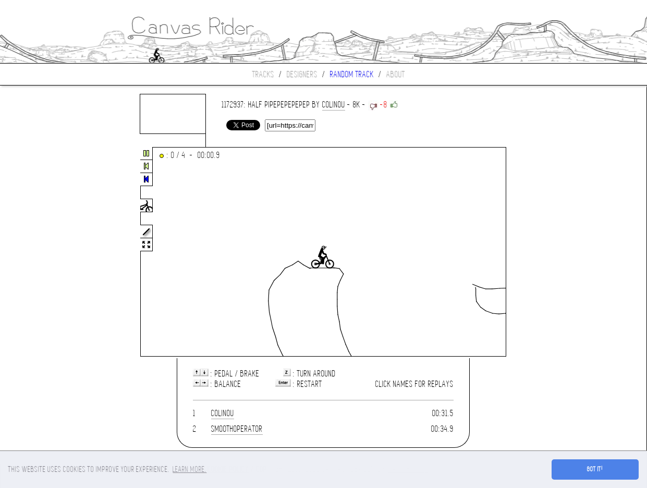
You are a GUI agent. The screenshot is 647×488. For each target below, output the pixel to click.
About (395, 74)
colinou (333, 104)
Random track (352, 74)
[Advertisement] (44, 252)
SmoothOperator (237, 428)
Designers (302, 74)
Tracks (263, 74)
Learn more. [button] (189, 469)
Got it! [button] (595, 469)
